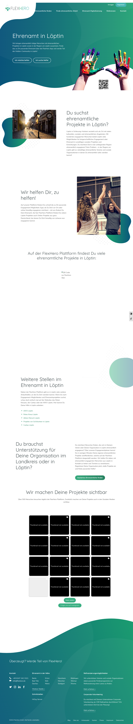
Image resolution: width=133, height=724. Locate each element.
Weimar (74, 681)
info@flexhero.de (19, 681)
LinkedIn (19, 687)
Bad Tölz (35, 681)
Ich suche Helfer (42, 60)
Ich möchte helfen (22, 60)
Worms (73, 683)
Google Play (41, 265)
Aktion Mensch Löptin (31, 418)
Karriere (94, 720)
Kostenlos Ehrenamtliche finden (90, 478)
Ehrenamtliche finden (43, 11)
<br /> (66, 326)
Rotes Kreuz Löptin (30, 414)
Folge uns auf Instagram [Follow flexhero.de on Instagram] (70, 605)
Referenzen (111, 11)
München (61, 681)
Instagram (15, 687)
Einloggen (111, 5)
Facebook (24, 687)
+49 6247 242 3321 (20, 678)
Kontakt (123, 11)
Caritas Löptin (28, 425)
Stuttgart (61, 683)
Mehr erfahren (89, 689)
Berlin (34, 678)
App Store (92, 265)
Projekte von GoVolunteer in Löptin (36, 421)
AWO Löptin (28, 411)
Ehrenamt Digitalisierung (92, 11)
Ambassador (85, 720)
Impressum (109, 720)
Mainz (47, 683)
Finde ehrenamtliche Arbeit (67, 11)
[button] (38, 525)
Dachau (35, 683)
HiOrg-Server (37, 699)
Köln (46, 681)
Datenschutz (120, 720)
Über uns (76, 720)
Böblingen (74, 678)
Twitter (10, 687)
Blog (69, 720)
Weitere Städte (38, 689)
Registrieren (121, 5)
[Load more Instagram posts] (70, 600)
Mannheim (62, 678)
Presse (102, 720)
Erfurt (47, 678)
